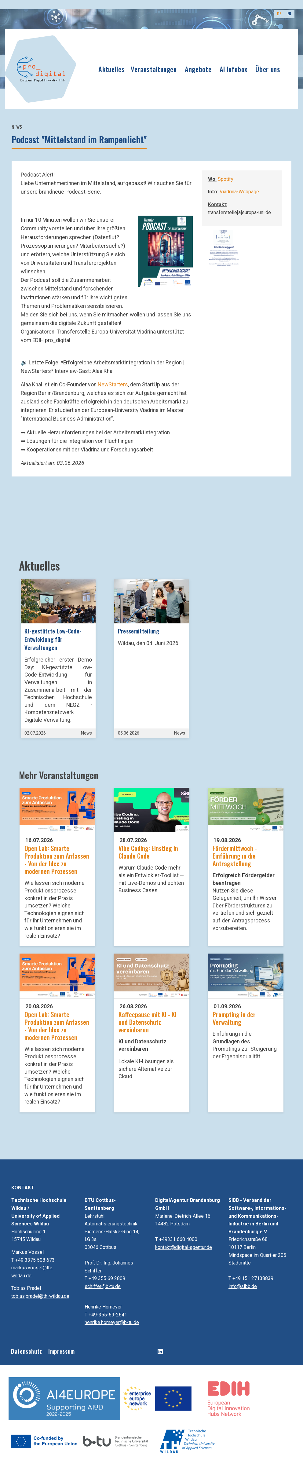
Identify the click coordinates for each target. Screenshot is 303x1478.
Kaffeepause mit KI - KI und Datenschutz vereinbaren (148, 1021)
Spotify (225, 179)
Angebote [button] (198, 69)
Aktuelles (111, 69)
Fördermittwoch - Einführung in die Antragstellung (235, 855)
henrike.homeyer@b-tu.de (112, 1322)
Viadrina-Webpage (239, 192)
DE (279, 13)
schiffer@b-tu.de (103, 1286)
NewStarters (113, 384)
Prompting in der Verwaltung (234, 1018)
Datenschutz (26, 1351)
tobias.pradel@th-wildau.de (40, 1296)
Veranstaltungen (154, 69)
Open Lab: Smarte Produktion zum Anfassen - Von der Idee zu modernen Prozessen (56, 859)
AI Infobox (233, 69)
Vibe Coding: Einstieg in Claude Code (148, 851)
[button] (165, 251)
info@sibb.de (242, 1286)
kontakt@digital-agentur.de (183, 1247)
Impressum (61, 1351)
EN (289, 13)
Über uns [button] (267, 69)
